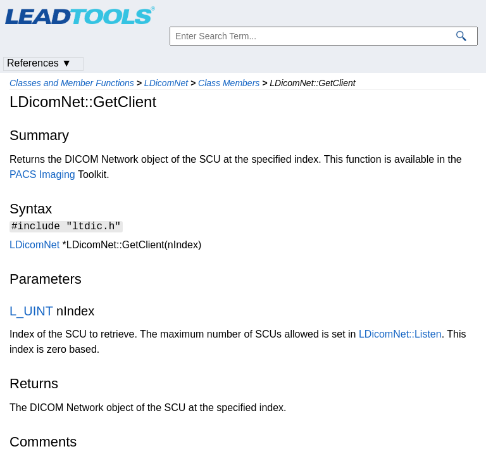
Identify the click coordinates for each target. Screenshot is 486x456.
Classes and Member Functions (71, 83)
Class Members (228, 83)
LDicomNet (166, 83)
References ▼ (39, 63)
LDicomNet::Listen (400, 336)
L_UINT (31, 313)
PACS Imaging (42, 174)
